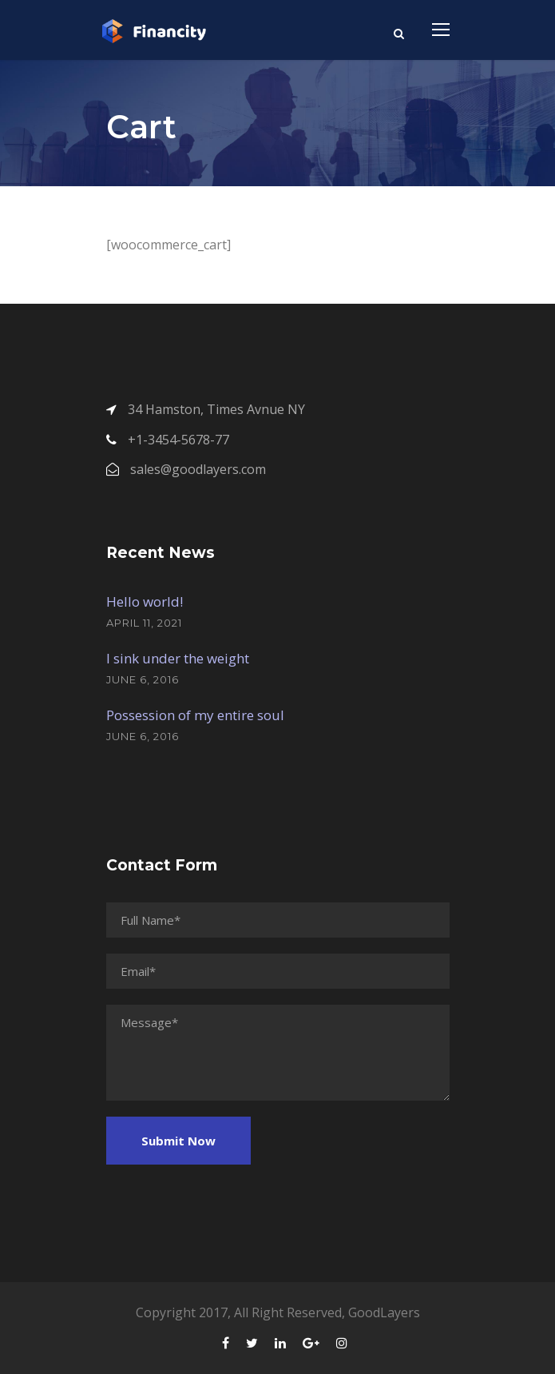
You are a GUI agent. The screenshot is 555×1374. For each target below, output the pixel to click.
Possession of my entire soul (195, 715)
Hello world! (144, 601)
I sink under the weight (177, 658)
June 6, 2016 (142, 679)
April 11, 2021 (144, 622)
